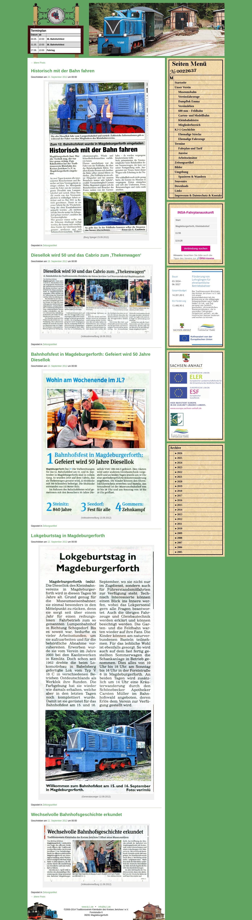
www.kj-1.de (88, 907)
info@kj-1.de (104, 907)
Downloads (182, 186)
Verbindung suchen (195, 248)
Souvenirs (181, 181)
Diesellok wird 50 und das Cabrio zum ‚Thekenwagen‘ (86, 255)
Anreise (183, 153)
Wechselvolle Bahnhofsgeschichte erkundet (76, 814)
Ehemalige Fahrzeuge (191, 139)
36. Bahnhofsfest (55, 39)
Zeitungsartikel (50, 245)
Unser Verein (183, 87)
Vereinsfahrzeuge (189, 96)
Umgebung (181, 171)
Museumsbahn (187, 92)
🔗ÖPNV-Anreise (205, 258)
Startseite (181, 82)
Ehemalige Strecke (189, 134)
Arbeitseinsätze (187, 157)
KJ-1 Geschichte (185, 129)
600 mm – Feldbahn (190, 110)
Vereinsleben (186, 106)
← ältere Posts (38, 62)
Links (178, 190)
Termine (180, 143)
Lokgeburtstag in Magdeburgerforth (68, 535)
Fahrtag (51, 50)
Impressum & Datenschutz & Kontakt (198, 195)
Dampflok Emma (189, 101)
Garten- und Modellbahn (193, 115)
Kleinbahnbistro (188, 120)
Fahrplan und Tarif (190, 148)
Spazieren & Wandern (192, 176)
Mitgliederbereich (189, 124)
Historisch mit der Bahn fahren (63, 70)
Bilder (179, 167)
